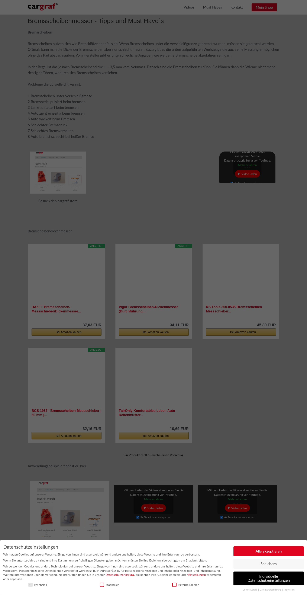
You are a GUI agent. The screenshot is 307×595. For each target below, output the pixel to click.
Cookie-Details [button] (250, 588)
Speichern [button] (269, 562)
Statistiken (109, 583)
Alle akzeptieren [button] (268, 549)
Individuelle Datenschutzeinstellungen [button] (269, 576)
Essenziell (37, 583)
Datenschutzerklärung (120, 573)
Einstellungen (197, 573)
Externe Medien (185, 583)
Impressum (289, 588)
